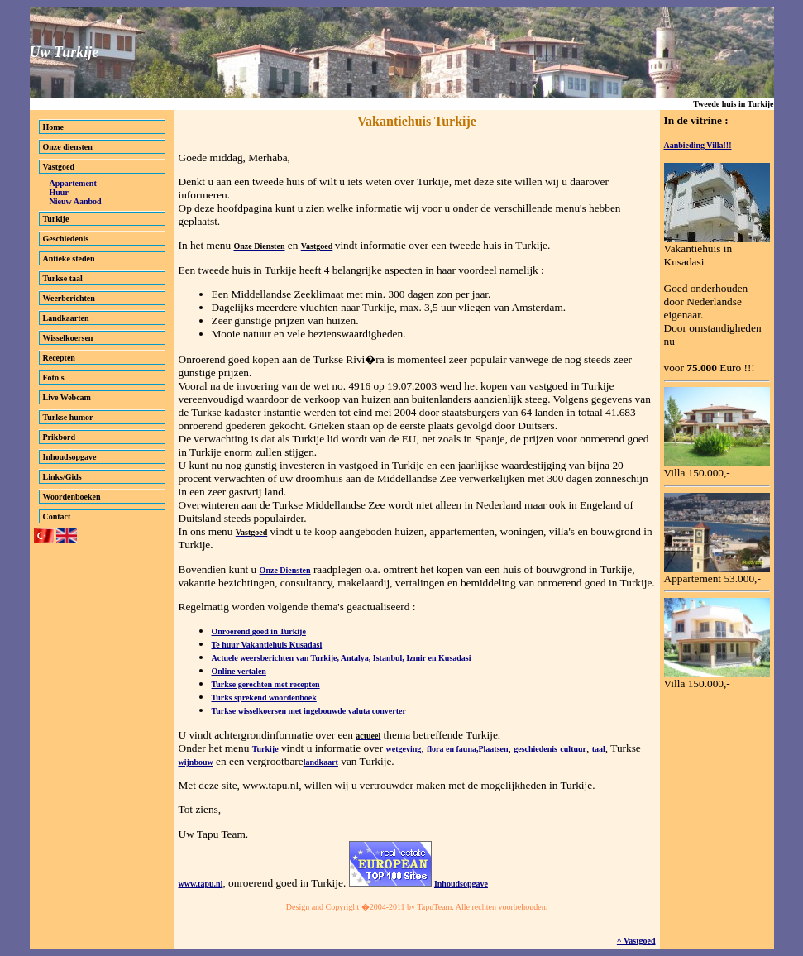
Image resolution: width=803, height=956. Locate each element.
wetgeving (404, 748)
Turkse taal (63, 278)
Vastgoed (59, 166)
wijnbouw (196, 762)
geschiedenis (535, 748)
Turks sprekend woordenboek (264, 697)
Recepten (59, 357)
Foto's (54, 377)
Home (54, 126)
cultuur (573, 748)
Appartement (73, 183)
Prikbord (59, 437)
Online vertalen (239, 671)
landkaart (321, 762)
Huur (59, 192)
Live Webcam (67, 397)
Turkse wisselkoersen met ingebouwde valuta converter (309, 710)
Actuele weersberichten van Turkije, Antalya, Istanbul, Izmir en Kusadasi (341, 657)
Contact (57, 516)
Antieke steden (69, 258)
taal (598, 748)
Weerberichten (69, 298)
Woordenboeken (72, 496)
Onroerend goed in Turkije (259, 631)
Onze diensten (68, 146)
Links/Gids (62, 476)
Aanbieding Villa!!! (698, 145)
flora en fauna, (453, 748)
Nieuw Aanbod (76, 201)
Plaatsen (493, 748)
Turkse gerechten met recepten (266, 684)
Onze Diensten (285, 570)
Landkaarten (66, 318)
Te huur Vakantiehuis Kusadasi (267, 644)
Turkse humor (68, 417)
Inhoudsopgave (70, 456)
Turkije (56, 218)
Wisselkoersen (68, 337)
